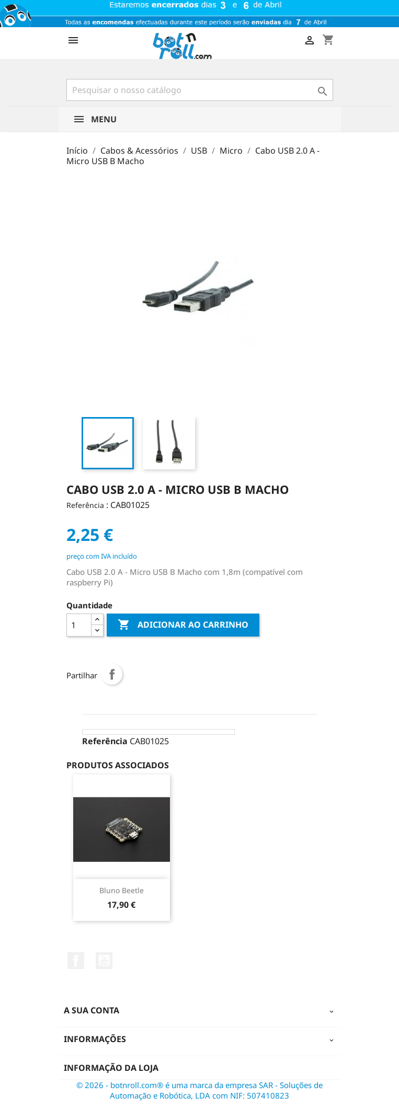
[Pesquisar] (199, 90)
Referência (85, 505)
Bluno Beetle (121, 890)
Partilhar (111, 674)
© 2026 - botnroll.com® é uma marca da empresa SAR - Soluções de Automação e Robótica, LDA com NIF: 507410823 (199, 1090)
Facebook (75, 960)
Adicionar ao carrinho (183, 625)
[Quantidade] (79, 625)
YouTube (104, 960)
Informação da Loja (111, 1067)
